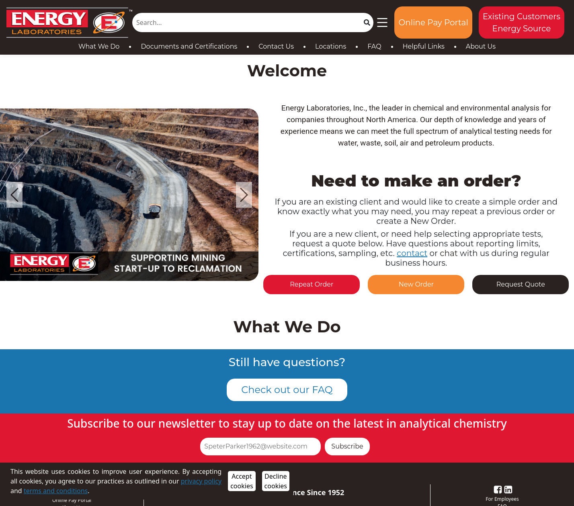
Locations (330, 46)
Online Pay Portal (433, 22)
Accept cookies (241, 481)
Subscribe (347, 446)
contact (412, 253)
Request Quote (520, 284)
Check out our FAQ (287, 389)
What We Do (98, 46)
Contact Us (276, 46)
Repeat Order (311, 284)
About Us (481, 46)
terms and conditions (56, 490)
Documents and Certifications (189, 46)
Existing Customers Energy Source (521, 22)
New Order (416, 284)
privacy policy (201, 481)
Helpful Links (424, 46)
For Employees (502, 499)
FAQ (374, 46)
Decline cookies (275, 481)
